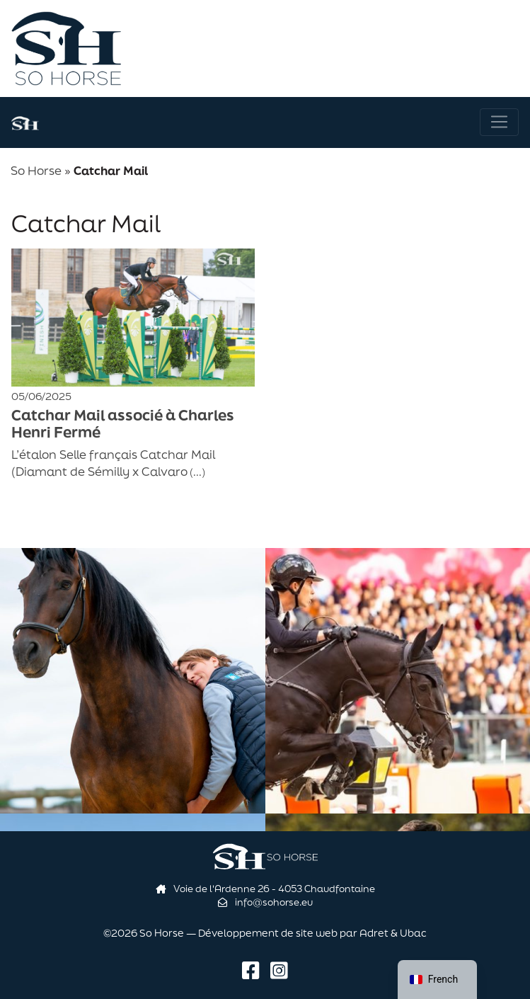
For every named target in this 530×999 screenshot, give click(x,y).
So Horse (36, 170)
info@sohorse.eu (265, 902)
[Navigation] (499, 122)
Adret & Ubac (393, 933)
